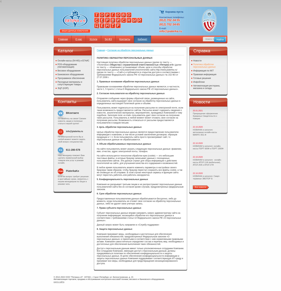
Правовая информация (204, 74)
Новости (197, 60)
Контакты (124, 39)
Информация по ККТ (203, 70)
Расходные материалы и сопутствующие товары (70, 83)
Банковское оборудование (71, 74)
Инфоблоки (199, 82)
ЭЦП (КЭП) (63, 88)
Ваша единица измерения (75, 31)
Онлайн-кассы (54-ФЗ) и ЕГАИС (73, 60)
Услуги (93, 39)
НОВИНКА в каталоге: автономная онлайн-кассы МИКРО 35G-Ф (205, 132)
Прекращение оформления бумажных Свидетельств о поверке (205, 116)
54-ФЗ (108, 39)
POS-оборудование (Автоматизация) (67, 65)
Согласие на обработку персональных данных (130, 50)
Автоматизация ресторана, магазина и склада (206, 86)
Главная (63, 39)
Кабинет (142, 39)
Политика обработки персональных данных (204, 65)
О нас (78, 39)
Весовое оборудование (69, 70)
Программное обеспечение (71, 78)
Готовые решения (202, 78)
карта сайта (59, 282)
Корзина (162, 12)
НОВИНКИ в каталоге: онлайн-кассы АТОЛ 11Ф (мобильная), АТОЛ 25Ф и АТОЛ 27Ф (207, 162)
